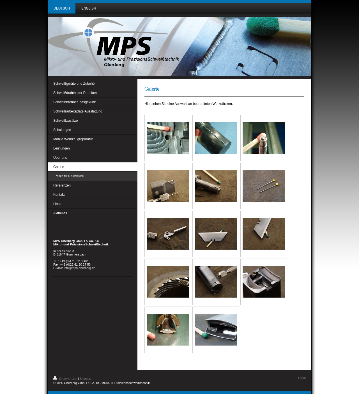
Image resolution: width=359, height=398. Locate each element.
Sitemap (85, 378)
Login (302, 377)
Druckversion (65, 378)
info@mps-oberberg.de (79, 268)
